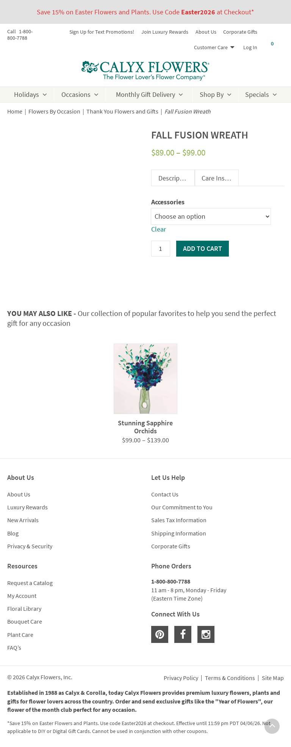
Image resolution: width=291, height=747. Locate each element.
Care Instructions (220, 178)
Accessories (168, 202)
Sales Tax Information (179, 520)
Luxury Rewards (27, 507)
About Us (206, 31)
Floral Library (24, 608)
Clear (158, 229)
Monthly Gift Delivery (145, 94)
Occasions (76, 94)
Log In (250, 47)
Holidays (26, 94)
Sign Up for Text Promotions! (101, 31)
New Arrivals (23, 520)
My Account (21, 595)
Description (174, 178)
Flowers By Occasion (54, 111)
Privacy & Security (29, 546)
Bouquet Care (24, 621)
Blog (13, 533)
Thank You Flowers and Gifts (122, 111)
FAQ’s (14, 647)
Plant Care (20, 634)
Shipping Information (178, 533)
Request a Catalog (30, 583)
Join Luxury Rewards (164, 31)
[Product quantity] (160, 249)
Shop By (212, 94)
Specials (257, 94)
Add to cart (202, 248)
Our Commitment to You (182, 507)
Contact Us (164, 494)
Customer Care (211, 47)
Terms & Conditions (230, 678)
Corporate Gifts (240, 31)
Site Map (273, 678)
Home (14, 111)
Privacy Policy (181, 678)
